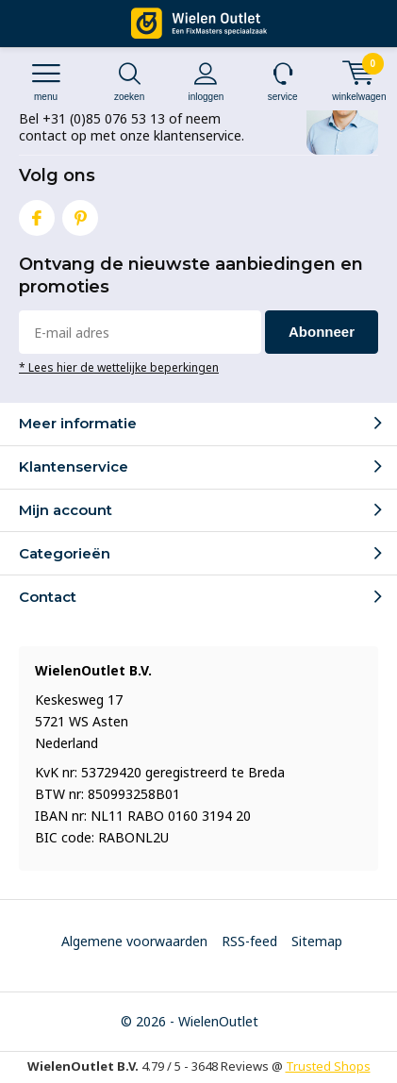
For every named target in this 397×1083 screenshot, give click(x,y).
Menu (46, 81)
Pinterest (80, 213)
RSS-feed (249, 941)
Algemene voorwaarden (134, 941)
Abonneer (322, 332)
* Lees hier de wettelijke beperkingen (119, 367)
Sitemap (316, 941)
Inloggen (205, 81)
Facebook (37, 213)
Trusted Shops (328, 1066)
